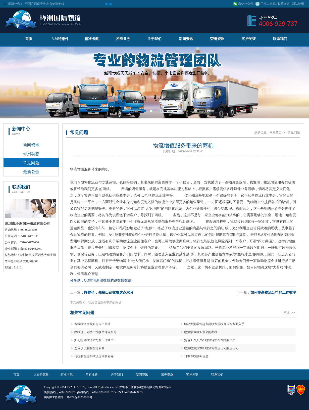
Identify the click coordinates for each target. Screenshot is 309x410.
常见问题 (31, 163)
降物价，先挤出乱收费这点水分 (108, 292)
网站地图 (298, 4)
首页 (28, 39)
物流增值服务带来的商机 (200, 332)
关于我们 (154, 39)
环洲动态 (31, 154)
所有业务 (123, 39)
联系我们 (280, 39)
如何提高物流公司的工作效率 (273, 292)
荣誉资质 (217, 39)
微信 (127, 280)
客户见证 (249, 39)
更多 (290, 312)
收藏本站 (284, 4)
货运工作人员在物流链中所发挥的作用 (209, 340)
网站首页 (276, 132)
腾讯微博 (117, 280)
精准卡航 (92, 39)
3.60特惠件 (60, 39)
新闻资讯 (186, 39)
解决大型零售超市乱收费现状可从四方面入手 (214, 324)
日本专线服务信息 (196, 356)
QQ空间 (90, 280)
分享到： (77, 280)
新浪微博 (103, 280)
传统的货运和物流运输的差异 (94, 356)
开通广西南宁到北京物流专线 (44, 4)
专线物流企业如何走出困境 (92, 324)
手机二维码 (268, 4)
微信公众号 (245, 4)
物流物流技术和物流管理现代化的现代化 (211, 348)
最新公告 (31, 172)
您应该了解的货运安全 (89, 348)
